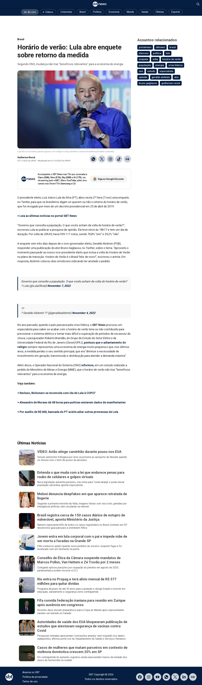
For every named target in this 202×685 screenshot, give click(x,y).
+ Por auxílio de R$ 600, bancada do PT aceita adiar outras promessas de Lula (67, 411)
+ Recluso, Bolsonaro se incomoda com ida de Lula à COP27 (56, 393)
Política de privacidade (35, 676)
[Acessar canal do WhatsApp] (166, 677)
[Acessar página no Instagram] (148, 677)
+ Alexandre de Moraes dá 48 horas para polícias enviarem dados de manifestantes (71, 402)
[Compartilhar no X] (101, 159)
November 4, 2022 (83, 313)
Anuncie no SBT (31, 672)
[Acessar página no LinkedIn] (184, 677)
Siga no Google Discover (108, 179)
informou (87, 365)
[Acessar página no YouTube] (157, 677)
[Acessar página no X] (175, 677)
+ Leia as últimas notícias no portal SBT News (47, 215)
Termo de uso (30, 681)
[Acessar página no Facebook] (140, 677)
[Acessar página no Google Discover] (193, 677)
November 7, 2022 (59, 285)
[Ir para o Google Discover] (127, 159)
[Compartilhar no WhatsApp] (93, 159)
